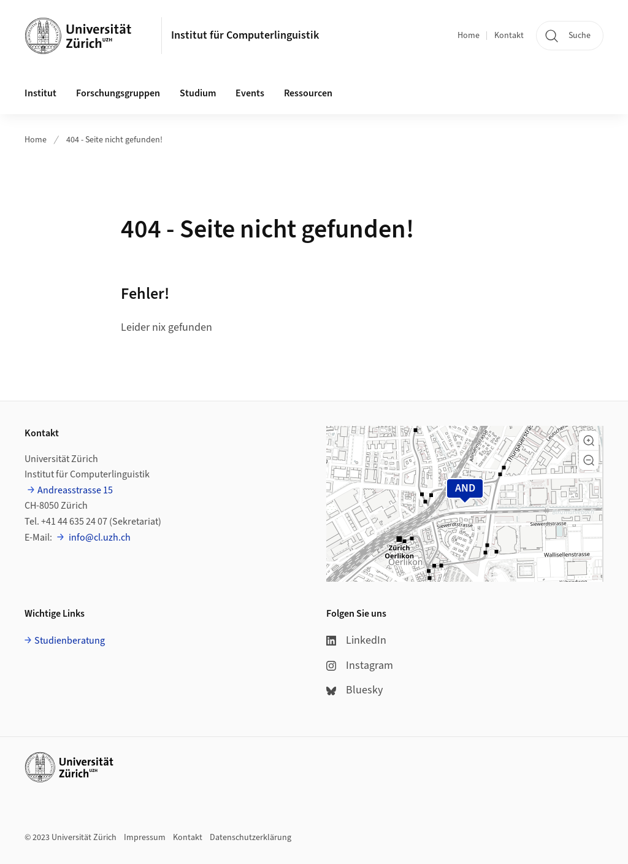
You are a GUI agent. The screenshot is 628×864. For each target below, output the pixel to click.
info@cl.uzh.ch (99, 537)
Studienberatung (69, 640)
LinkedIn (356, 640)
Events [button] (250, 93)
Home (469, 35)
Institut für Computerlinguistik (245, 35)
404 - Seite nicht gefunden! (114, 140)
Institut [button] (40, 93)
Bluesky (354, 690)
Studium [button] (198, 93)
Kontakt (509, 35)
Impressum (145, 837)
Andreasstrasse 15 (75, 490)
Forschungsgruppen (118, 93)
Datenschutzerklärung (250, 837)
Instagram (359, 665)
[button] (589, 440)
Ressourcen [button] (308, 93)
